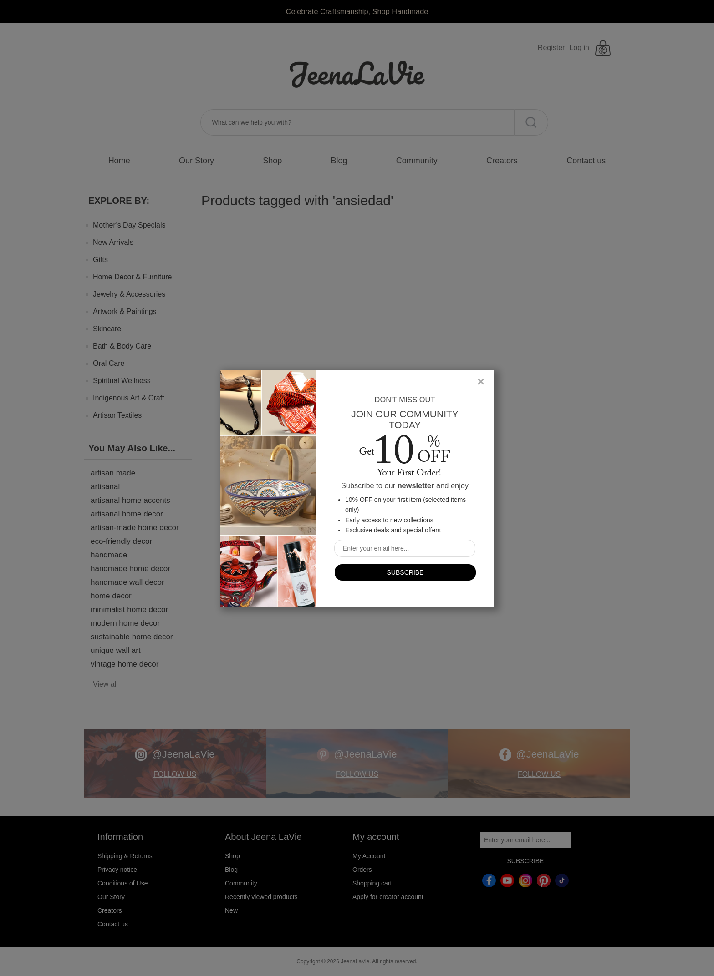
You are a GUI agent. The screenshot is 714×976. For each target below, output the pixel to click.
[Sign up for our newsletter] (404, 548)
